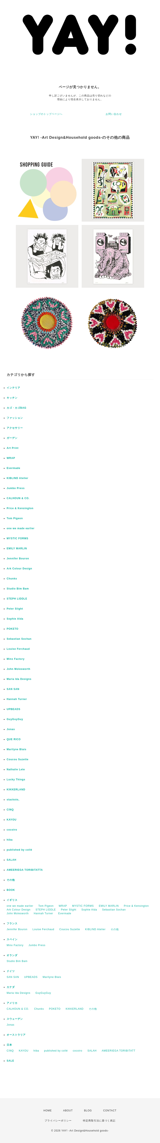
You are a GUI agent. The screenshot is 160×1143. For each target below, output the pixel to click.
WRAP (11, 458)
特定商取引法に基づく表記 (99, 1120)
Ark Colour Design (19, 568)
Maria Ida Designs (19, 679)
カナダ (11, 987)
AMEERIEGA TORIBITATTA (25, 869)
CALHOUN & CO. (18, 498)
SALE (10, 1060)
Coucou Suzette (18, 759)
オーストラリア (16, 1034)
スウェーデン (15, 1018)
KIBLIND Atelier (17, 478)
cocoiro (12, 829)
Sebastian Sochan (19, 638)
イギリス (12, 900)
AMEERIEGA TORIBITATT (118, 1050)
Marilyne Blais (16, 749)
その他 (11, 879)
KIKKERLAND (16, 789)
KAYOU (11, 819)
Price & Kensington (20, 508)
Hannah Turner (17, 699)
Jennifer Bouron (18, 558)
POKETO (12, 628)
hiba (10, 839)
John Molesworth (18, 669)
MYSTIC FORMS (17, 538)
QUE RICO (14, 739)
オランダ (12, 955)
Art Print (13, 448)
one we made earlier (21, 528)
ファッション (15, 417)
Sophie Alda (15, 618)
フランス (12, 923)
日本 (9, 1044)
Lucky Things (16, 779)
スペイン (12, 939)
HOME (48, 1110)
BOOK (11, 890)
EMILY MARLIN (17, 548)
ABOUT (68, 1110)
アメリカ (12, 1003)
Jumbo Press (16, 488)
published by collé (19, 849)
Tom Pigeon (15, 518)
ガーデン (12, 438)
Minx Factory (16, 659)
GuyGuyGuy (15, 719)
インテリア (13, 387)
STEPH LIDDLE (17, 598)
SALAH (11, 859)
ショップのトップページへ (46, 114)
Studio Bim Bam (18, 588)
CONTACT (109, 1110)
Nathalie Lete (16, 769)
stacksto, (13, 799)
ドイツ (11, 971)
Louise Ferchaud (18, 648)
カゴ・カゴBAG (16, 407)
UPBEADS (13, 709)
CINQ (10, 809)
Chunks (12, 578)
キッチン (12, 397)
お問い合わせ (114, 114)
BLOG (88, 1110)
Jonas (11, 729)
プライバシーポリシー (58, 1120)
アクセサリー (15, 427)
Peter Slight (15, 608)
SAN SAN (13, 689)
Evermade (13, 468)
